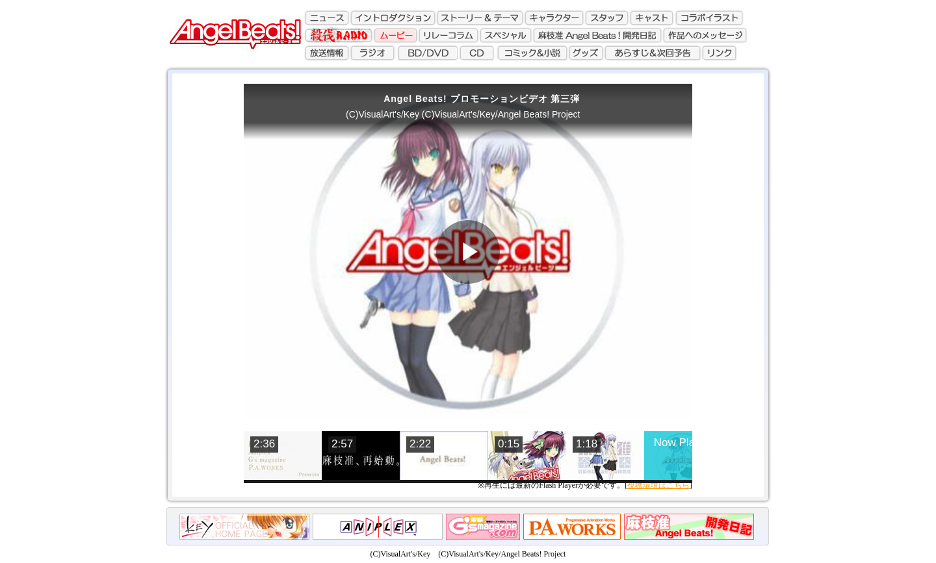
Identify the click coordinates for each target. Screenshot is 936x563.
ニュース (328, 17)
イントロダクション (393, 17)
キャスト (651, 17)
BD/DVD (426, 51)
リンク (721, 51)
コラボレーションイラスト (708, 17)
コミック (533, 51)
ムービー (396, 34)
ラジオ (372, 51)
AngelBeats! (231, 29)
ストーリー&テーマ (480, 17)
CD (477, 51)
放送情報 (328, 51)
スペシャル (506, 34)
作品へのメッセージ (705, 34)
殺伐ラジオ (340, 34)
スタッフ (606, 17)
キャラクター (554, 17)
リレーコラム (449, 34)
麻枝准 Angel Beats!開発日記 (598, 34)
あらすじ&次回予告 (654, 51)
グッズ (587, 51)
